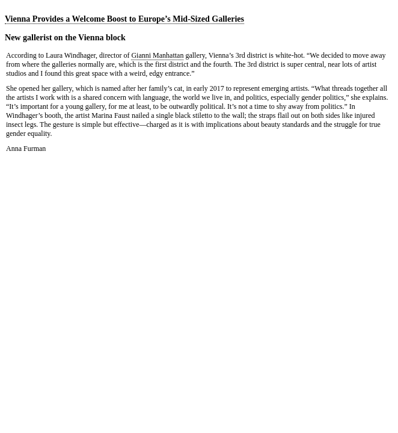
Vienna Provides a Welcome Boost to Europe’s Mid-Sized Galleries (124, 18)
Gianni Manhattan (157, 55)
